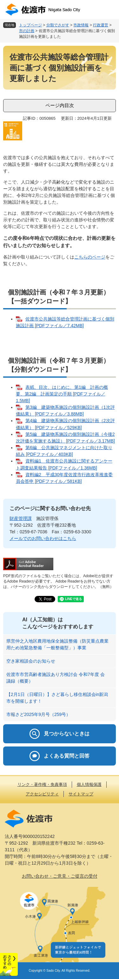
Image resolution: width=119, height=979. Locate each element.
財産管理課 (21, 518)
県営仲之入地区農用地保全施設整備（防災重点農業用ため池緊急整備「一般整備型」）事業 (57, 644)
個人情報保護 (89, 784)
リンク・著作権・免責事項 (42, 784)
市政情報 (81, 25)
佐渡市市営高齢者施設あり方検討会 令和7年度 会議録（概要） (55, 678)
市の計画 (26, 31)
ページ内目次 (59, 105)
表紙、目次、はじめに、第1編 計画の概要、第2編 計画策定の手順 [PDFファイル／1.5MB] (62, 394)
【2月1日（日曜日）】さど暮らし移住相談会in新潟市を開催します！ (57, 698)
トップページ (30, 25)
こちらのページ (89, 257)
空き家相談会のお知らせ (30, 661)
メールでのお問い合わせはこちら (43, 538)
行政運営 (100, 25)
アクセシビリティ (42, 794)
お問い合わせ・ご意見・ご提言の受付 (59, 876)
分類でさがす (57, 25)
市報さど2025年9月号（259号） (38, 714)
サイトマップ (81, 794)
